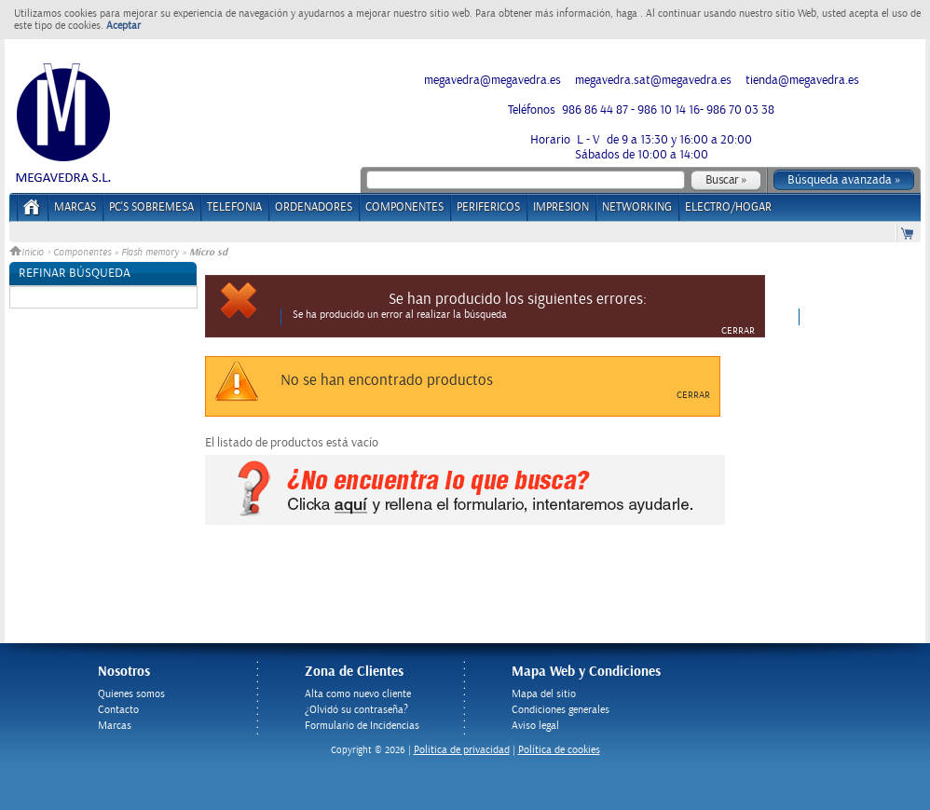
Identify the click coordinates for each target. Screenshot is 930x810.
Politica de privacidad (462, 750)
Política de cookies (559, 750)
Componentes (82, 252)
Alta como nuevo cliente (358, 694)
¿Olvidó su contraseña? (356, 710)
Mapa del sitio (544, 694)
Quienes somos (131, 694)
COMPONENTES (404, 207)
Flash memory (151, 252)
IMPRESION (561, 207)
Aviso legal (535, 726)
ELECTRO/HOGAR (728, 207)
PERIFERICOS (488, 207)
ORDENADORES (313, 207)
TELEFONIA (234, 207)
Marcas (75, 207)
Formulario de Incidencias (362, 726)
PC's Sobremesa (151, 207)
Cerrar (738, 330)
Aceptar (123, 26)
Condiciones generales (560, 710)
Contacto (118, 710)
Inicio (28, 252)
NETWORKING (637, 207)
